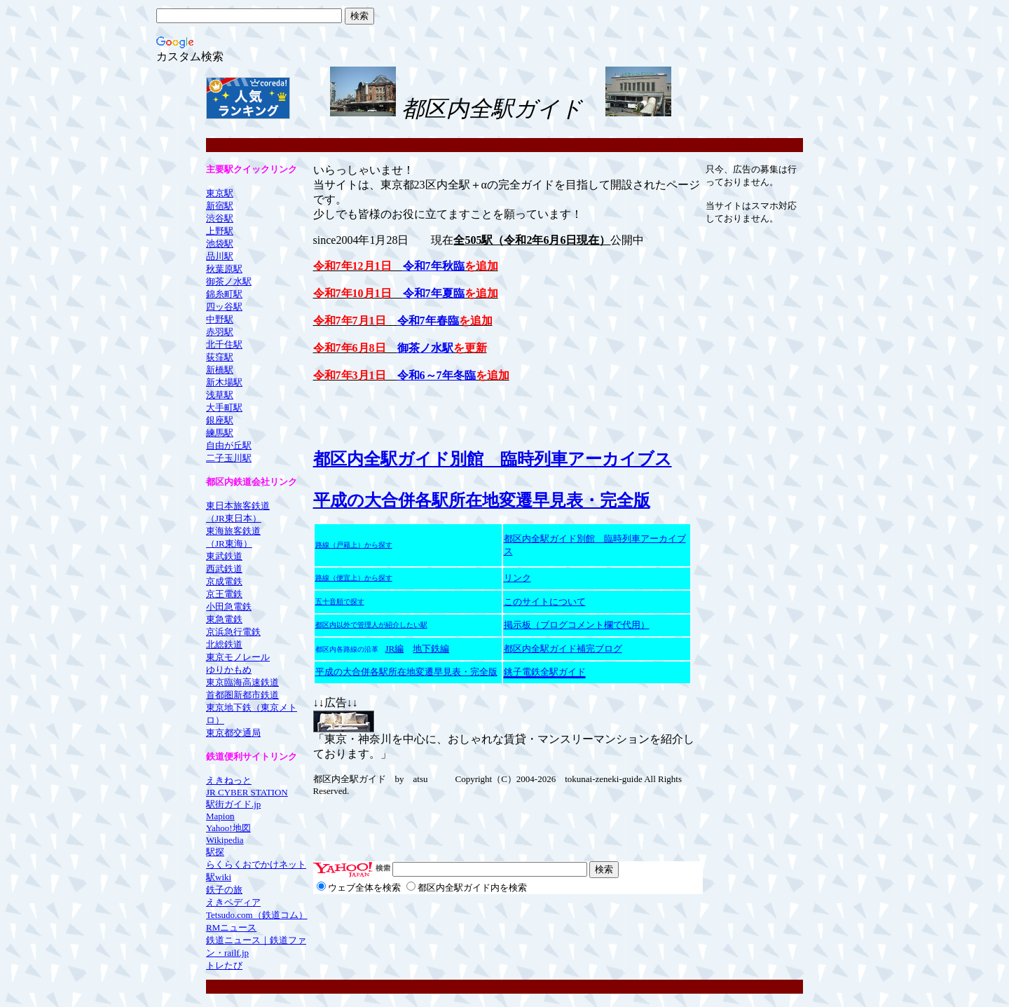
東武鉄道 (224, 556)
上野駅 (219, 231)
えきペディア (233, 902)
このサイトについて (545, 601)
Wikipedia (225, 840)
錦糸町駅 (224, 294)
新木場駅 (224, 382)
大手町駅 (224, 407)
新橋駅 (219, 369)
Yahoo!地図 (228, 828)
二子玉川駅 (229, 458)
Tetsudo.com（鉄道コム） (257, 915)
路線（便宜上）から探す (353, 578)
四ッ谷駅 (224, 306)
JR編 (394, 648)
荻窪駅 (219, 357)
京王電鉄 (224, 594)
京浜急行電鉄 (233, 631)
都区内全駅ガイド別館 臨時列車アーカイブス (492, 459)
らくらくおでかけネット (256, 864)
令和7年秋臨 (434, 266)
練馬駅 (219, 432)
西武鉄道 (224, 568)
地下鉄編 (431, 648)
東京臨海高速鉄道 (242, 682)
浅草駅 (219, 395)
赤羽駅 (219, 332)
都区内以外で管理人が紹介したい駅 (371, 625)
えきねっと (229, 780)
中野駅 (219, 319)
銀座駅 (219, 420)
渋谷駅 (219, 218)
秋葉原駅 (224, 268)
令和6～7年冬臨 (436, 375)
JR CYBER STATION (247, 792)
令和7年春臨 (428, 321)
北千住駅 (224, 344)
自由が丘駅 (229, 445)
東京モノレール (238, 657)
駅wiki (218, 877)
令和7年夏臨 (434, 293)
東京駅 (219, 193)
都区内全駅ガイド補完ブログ (563, 648)
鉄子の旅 (224, 889)
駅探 (215, 852)
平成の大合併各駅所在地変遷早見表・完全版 (481, 500)
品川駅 (219, 256)
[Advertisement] (761, 98)
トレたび (224, 965)
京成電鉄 (224, 581)
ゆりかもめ (229, 669)
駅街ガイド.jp (233, 804)
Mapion (220, 816)
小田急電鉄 (229, 606)
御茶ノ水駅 (229, 281)
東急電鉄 (224, 619)
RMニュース (231, 927)
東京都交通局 (233, 732)
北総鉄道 (224, 644)
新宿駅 (219, 205)
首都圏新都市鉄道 (242, 695)
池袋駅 (219, 243)
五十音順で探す (339, 601)
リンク (517, 578)
